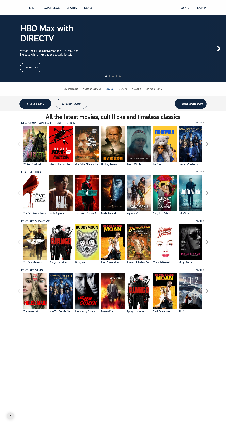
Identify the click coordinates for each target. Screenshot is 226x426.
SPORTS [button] (73, 8)
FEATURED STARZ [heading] (32, 270)
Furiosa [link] (53, 360)
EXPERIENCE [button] (53, 8)
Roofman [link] (157, 164)
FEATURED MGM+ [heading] (32, 368)
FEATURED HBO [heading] (31, 172)
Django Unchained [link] (58, 262)
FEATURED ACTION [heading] (33, 417)
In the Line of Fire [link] (83, 409)
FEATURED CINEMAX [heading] (34, 319)
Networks (136, 88)
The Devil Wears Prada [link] (34, 213)
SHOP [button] (34, 8)
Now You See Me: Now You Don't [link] (195, 164)
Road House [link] (133, 409)
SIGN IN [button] (203, 8)
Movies (109, 88)
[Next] (219, 48)
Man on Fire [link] (107, 311)
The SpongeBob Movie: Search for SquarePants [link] (176, 409)
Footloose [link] (54, 409)
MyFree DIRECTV (154, 88)
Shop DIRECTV (35, 103)
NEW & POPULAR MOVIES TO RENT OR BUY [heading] (48, 123)
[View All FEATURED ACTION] (200, 417)
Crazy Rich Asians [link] (162, 213)
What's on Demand (92, 88)
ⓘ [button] (70, 55)
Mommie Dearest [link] (161, 262)
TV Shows (122, 88)
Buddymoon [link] (81, 262)
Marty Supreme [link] (56, 213)
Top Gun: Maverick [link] (32, 262)
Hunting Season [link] (109, 164)
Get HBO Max (31, 67)
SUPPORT (186, 8)
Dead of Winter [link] (134, 164)
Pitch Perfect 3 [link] (134, 360)
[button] (219, 7)
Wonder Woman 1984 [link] (112, 360)
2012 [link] (181, 311)
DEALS (88, 8)
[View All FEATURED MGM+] (200, 368)
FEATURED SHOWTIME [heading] (35, 221)
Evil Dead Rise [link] (160, 360)
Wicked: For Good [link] (32, 164)
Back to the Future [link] (32, 409)
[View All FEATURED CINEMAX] (200, 319)
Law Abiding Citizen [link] (85, 311)
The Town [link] (184, 360)
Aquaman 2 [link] (133, 213)
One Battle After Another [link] (87, 164)
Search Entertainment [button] (191, 103)
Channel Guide (71, 88)
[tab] (106, 76)
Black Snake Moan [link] (110, 262)
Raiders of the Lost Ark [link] (138, 262)
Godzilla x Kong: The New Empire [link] (91, 360)
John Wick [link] (184, 213)
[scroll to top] (10, 416)
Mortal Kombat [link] (108, 213)
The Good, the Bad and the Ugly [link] (194, 409)
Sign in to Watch (71, 103)
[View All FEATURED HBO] (200, 172)
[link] (35, 143)
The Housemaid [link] (31, 311)
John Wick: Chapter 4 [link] (85, 213)
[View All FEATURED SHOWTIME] (200, 221)
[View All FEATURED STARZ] (200, 270)
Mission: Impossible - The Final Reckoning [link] (69, 164)
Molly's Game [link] (185, 262)
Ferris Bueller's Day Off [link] (112, 409)
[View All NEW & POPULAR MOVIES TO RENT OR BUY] (200, 123)
